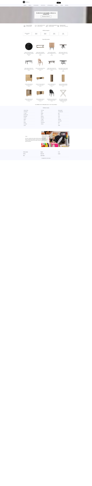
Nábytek (25, 5)
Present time (37, 119)
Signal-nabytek (50, 110)
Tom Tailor (37, 110)
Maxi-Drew (25, 116)
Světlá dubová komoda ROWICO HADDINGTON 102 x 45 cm (51, 53)
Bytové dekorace (50, 5)
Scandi (49, 120)
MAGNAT (37, 114)
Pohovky (56, 5)
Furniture (61, 114)
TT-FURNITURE (38, 111)
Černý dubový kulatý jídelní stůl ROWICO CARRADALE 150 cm (63, 69)
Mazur (60, 113)
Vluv (36, 120)
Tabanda (25, 120)
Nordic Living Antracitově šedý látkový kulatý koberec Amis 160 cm (29, 53)
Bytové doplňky (36, 5)
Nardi (48, 119)
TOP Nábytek (61, 110)
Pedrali (25, 119)
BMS (24, 113)
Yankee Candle (26, 110)
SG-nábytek (61, 117)
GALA (36, 117)
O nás (59, 147)
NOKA (48, 113)
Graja (36, 116)
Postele (62, 5)
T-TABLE (61, 116)
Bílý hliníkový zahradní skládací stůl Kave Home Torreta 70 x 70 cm (63, 100)
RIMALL (49, 116)
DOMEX (61, 111)
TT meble (49, 111)
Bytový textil (43, 5)
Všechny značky (25, 147)
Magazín (42, 147)
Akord (48, 114)
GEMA (60, 120)
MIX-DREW (25, 114)
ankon (25, 111)
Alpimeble (25, 117)
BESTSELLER (38, 113)
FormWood (61, 119)
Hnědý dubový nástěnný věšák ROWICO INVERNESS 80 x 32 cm (40, 53)
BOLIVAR (49, 117)
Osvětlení (66, 5)
